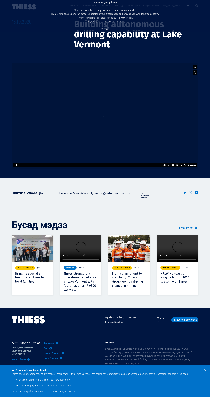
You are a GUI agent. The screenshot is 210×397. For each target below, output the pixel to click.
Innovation (70, 268)
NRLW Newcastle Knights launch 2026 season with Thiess (176, 277)
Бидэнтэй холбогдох (185, 323)
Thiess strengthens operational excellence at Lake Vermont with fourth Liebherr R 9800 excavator (79, 283)
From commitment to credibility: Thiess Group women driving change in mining (129, 279)
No (107, 29)
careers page (58, 380)
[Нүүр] (28, 324)
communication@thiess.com (61, 392)
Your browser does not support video (81, 248)
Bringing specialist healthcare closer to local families (31, 277)
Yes (103, 29)
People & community (25, 268)
